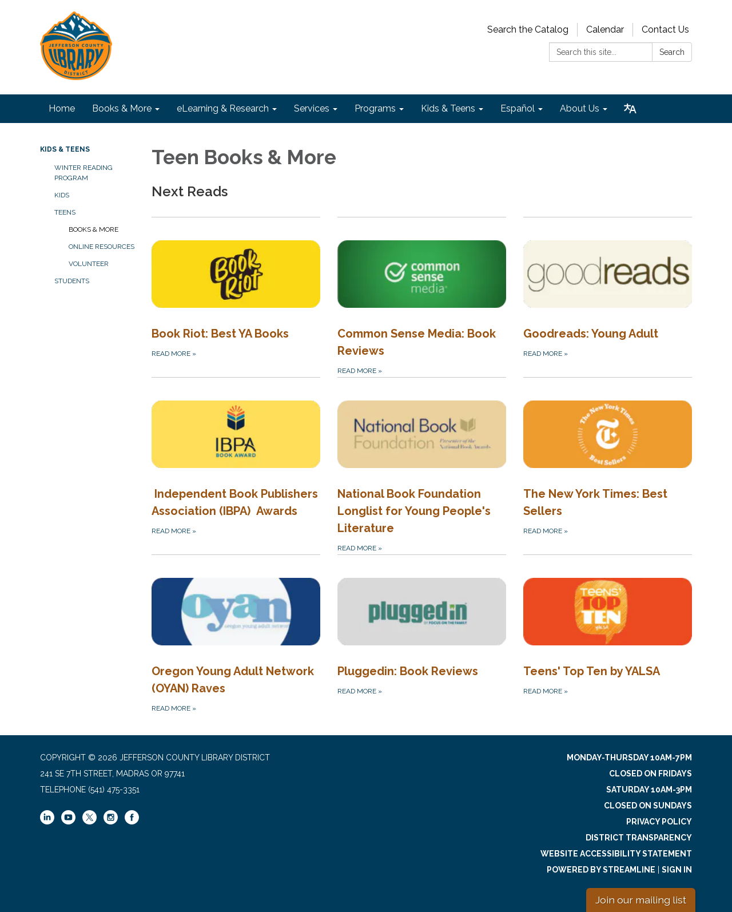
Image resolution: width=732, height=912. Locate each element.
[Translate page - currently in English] (630, 108)
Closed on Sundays (648, 805)
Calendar (605, 29)
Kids (61, 195)
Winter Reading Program (83, 173)
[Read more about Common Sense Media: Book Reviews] (421, 297)
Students (71, 281)
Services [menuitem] (311, 108)
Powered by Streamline (601, 869)
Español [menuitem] (517, 108)
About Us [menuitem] (579, 108)
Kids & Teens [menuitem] (448, 108)
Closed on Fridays (650, 773)
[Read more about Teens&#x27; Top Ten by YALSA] (607, 634)
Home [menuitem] (62, 108)
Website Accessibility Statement (616, 853)
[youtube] (68, 821)
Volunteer (89, 264)
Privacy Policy (659, 821)
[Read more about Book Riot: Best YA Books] (236, 297)
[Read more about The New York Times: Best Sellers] (607, 465)
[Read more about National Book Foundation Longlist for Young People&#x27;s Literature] (421, 465)
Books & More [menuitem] (122, 108)
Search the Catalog (527, 29)
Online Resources (101, 247)
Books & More (93, 229)
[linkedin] (47, 821)
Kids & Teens (65, 149)
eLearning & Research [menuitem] (223, 108)
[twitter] (89, 818)
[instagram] (111, 821)
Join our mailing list (640, 900)
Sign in (677, 869)
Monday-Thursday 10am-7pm (629, 757)
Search (672, 52)
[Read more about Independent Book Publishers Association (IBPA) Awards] (236, 465)
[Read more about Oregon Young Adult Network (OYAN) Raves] (236, 634)
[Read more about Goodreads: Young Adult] (607, 297)
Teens (64, 212)
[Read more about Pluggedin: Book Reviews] (421, 634)
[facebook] (132, 821)
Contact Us (665, 29)
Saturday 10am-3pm (649, 789)
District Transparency (639, 837)
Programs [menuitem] (375, 108)
